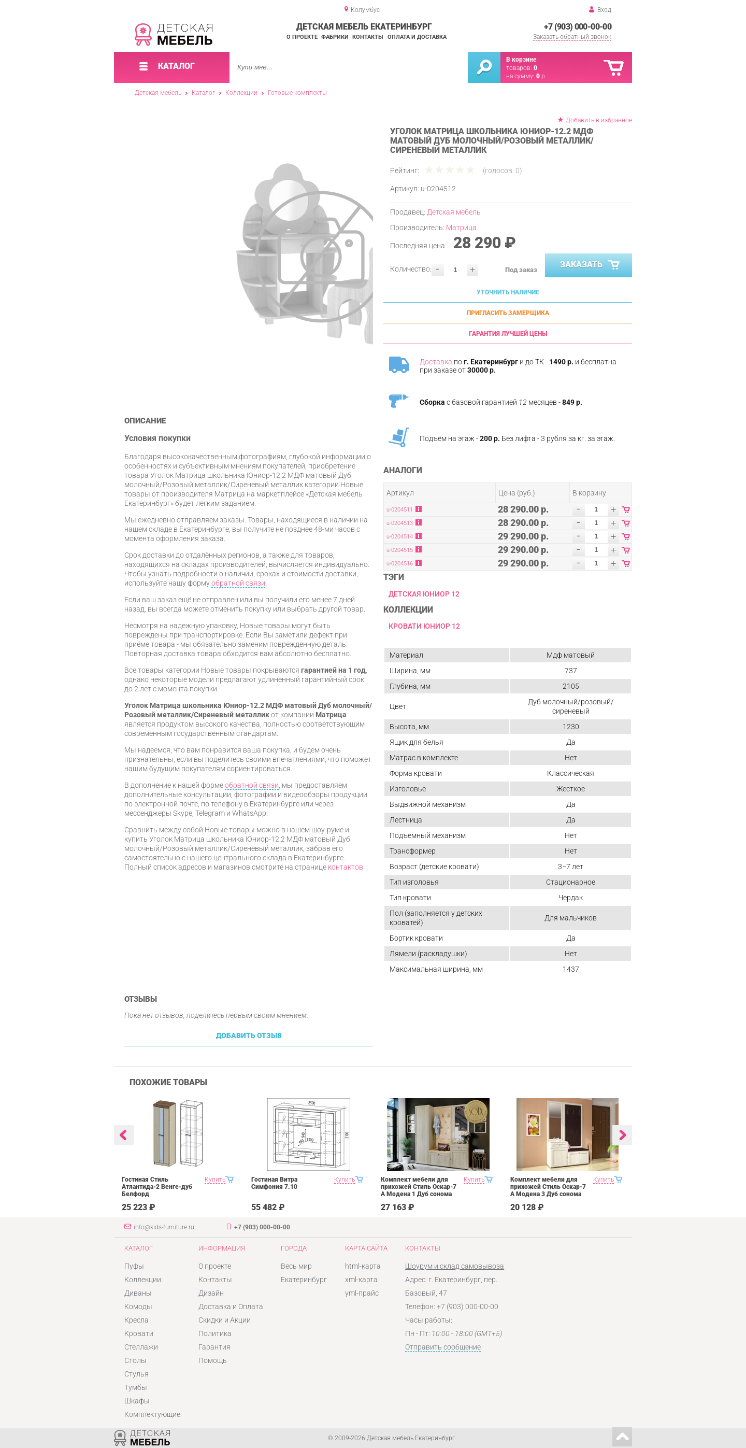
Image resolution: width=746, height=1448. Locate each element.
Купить (215, 1179)
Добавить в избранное (599, 120)
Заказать (591, 265)
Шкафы (137, 1401)
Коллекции (241, 92)
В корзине (521, 59)
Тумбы (135, 1387)
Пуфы (134, 1266)
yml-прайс (362, 1293)
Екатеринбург (304, 1279)
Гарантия (214, 1347)
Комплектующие (152, 1414)
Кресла (136, 1320)
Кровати (138, 1333)
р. (541, 76)
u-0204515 (399, 550)
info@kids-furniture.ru (164, 1227)
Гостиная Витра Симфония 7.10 (274, 1183)
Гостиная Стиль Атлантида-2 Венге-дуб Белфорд (157, 1187)
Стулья (136, 1374)
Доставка (436, 362)
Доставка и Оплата (230, 1306)
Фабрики (335, 37)
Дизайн (211, 1293)
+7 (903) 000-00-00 (577, 27)
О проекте (302, 37)
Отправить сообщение (443, 1347)
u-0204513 (399, 523)
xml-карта (361, 1279)
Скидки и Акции (224, 1320)
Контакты (367, 37)
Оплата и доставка (417, 37)
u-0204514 (399, 536)
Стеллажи (141, 1347)
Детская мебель (158, 92)
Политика (215, 1333)
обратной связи (238, 583)
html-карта (363, 1266)
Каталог (203, 92)
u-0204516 (399, 563)
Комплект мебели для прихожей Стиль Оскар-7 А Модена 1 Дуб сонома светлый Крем (418, 1190)
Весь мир (296, 1266)
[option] (276, 256)
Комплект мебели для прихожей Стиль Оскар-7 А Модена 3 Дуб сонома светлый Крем (548, 1190)
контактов (345, 867)
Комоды (138, 1306)
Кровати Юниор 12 (424, 626)
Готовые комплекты (297, 92)
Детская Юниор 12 (424, 594)
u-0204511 (399, 509)
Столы (135, 1360)
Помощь (212, 1360)
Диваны (138, 1293)
